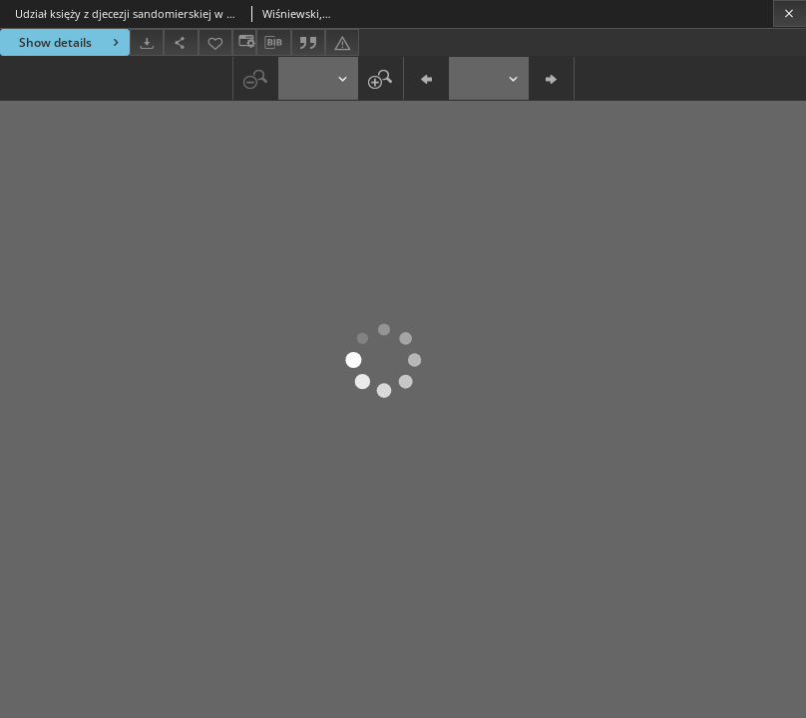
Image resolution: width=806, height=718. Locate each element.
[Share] (181, 42)
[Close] (789, 13)
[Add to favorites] (215, 42)
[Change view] (244, 42)
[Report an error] (342, 42)
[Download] (147, 42)
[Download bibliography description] (273, 43)
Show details (71, 42)
